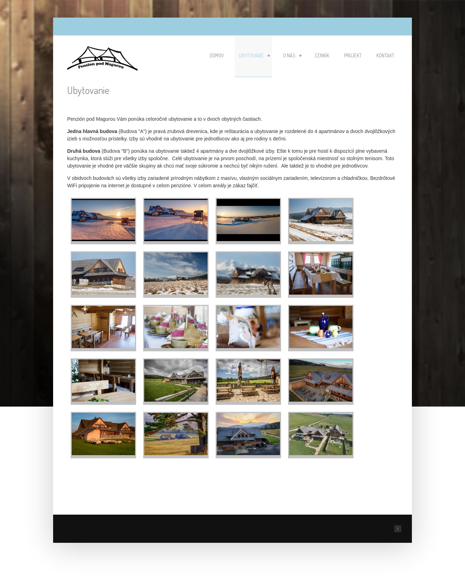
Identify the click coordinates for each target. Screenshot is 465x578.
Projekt (353, 55)
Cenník (322, 55)
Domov (217, 55)
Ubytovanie (254, 55)
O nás (292, 55)
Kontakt (385, 55)
